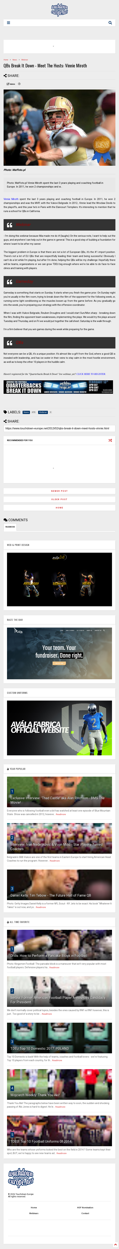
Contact (85, 1213)
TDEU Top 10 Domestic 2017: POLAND (39, 1049)
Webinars (33, 1213)
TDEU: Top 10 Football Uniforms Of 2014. (41, 1141)
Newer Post (59, 491)
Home (6, 60)
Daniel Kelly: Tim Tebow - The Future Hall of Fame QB (50, 895)
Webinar (24, 60)
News (14, 60)
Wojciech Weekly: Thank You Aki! (35, 1095)
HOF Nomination (85, 1207)
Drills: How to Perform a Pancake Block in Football (48, 956)
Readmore (61, 814)
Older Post (59, 499)
